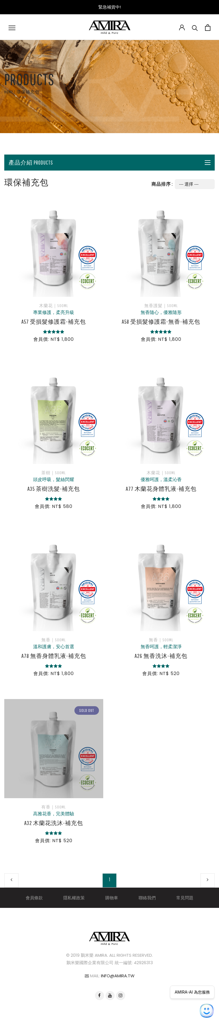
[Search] (195, 27)
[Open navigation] (12, 27)
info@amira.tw (118, 976)
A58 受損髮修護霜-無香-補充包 (161, 321)
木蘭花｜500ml (53, 305)
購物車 (111, 898)
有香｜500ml (53, 806)
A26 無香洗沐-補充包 (161, 655)
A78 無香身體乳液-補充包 (53, 655)
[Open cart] (207, 27)
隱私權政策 (74, 898)
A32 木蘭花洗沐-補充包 (53, 823)
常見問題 (184, 898)
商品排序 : (162, 184)
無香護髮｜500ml (161, 305)
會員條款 (34, 898)
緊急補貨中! (109, 7)
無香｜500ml (53, 639)
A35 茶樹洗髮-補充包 (53, 488)
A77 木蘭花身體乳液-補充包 (161, 488)
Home (8, 91)
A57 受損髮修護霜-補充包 (53, 321)
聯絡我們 (147, 898)
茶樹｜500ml (53, 472)
